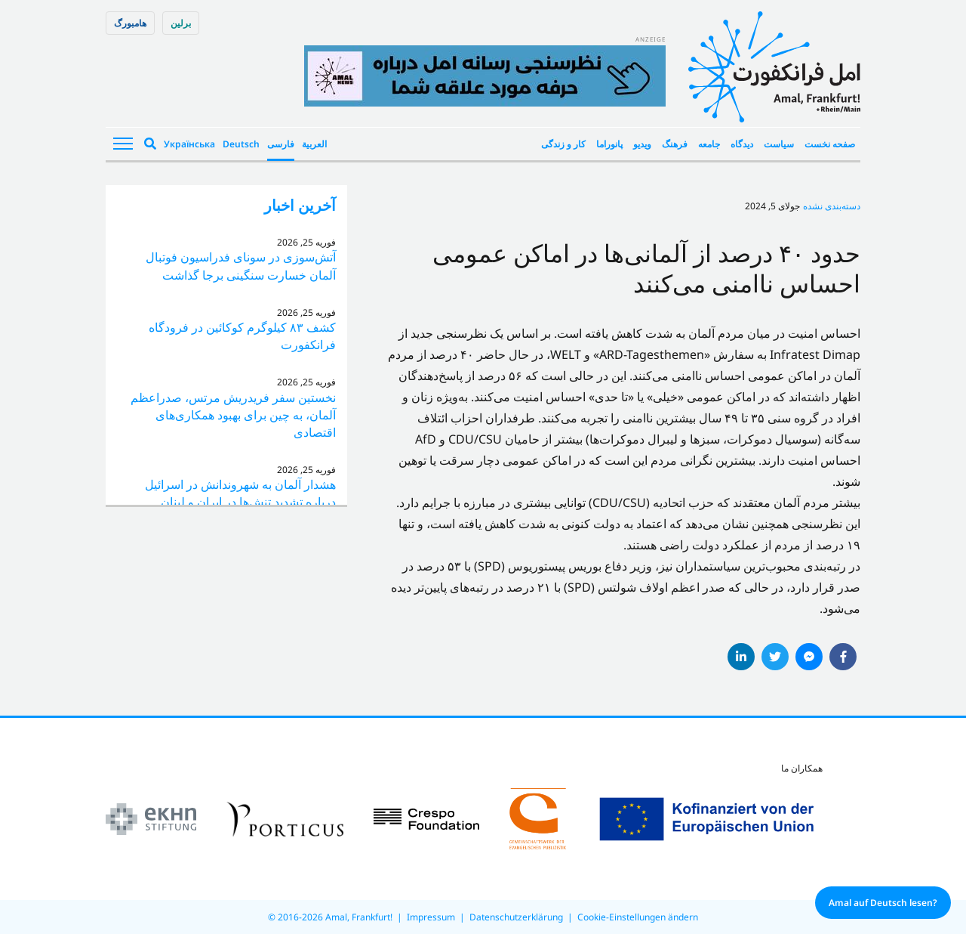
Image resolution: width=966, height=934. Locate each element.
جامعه (709, 144)
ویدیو (642, 144)
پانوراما (609, 144)
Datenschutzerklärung (516, 917)
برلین (181, 23)
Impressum (431, 917)
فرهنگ (675, 144)
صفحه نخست (829, 144)
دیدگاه (742, 144)
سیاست (779, 144)
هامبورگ (130, 23)
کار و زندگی (563, 144)
